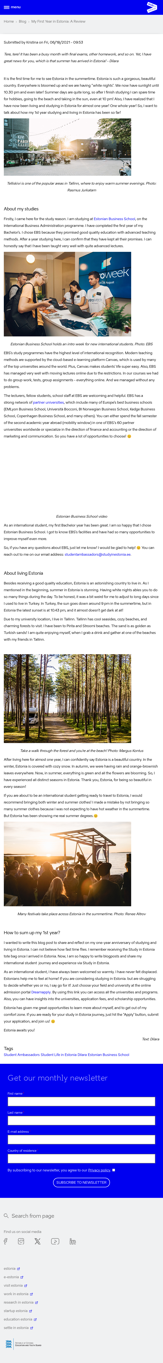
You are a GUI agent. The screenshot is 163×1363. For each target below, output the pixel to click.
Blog (22, 21)
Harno (25, 1344)
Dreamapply (41, 992)
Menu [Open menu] (16, 7)
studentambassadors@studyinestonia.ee (98, 555)
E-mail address (18, 1131)
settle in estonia (16, 1328)
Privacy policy (99, 1170)
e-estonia (11, 1277)
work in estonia (16, 1294)
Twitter (38, 1242)
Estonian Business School (114, 219)
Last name (15, 1112)
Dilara (82, 1055)
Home (9, 21)
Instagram (21, 1242)
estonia (9, 1269)
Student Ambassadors (22, 1055)
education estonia (18, 1319)
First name (15, 1093)
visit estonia (13, 1286)
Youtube (55, 1242)
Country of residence (22, 1150)
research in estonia (19, 1302)
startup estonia (16, 1311)
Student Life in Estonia (59, 1055)
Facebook (5, 1242)
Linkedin (73, 1242)
